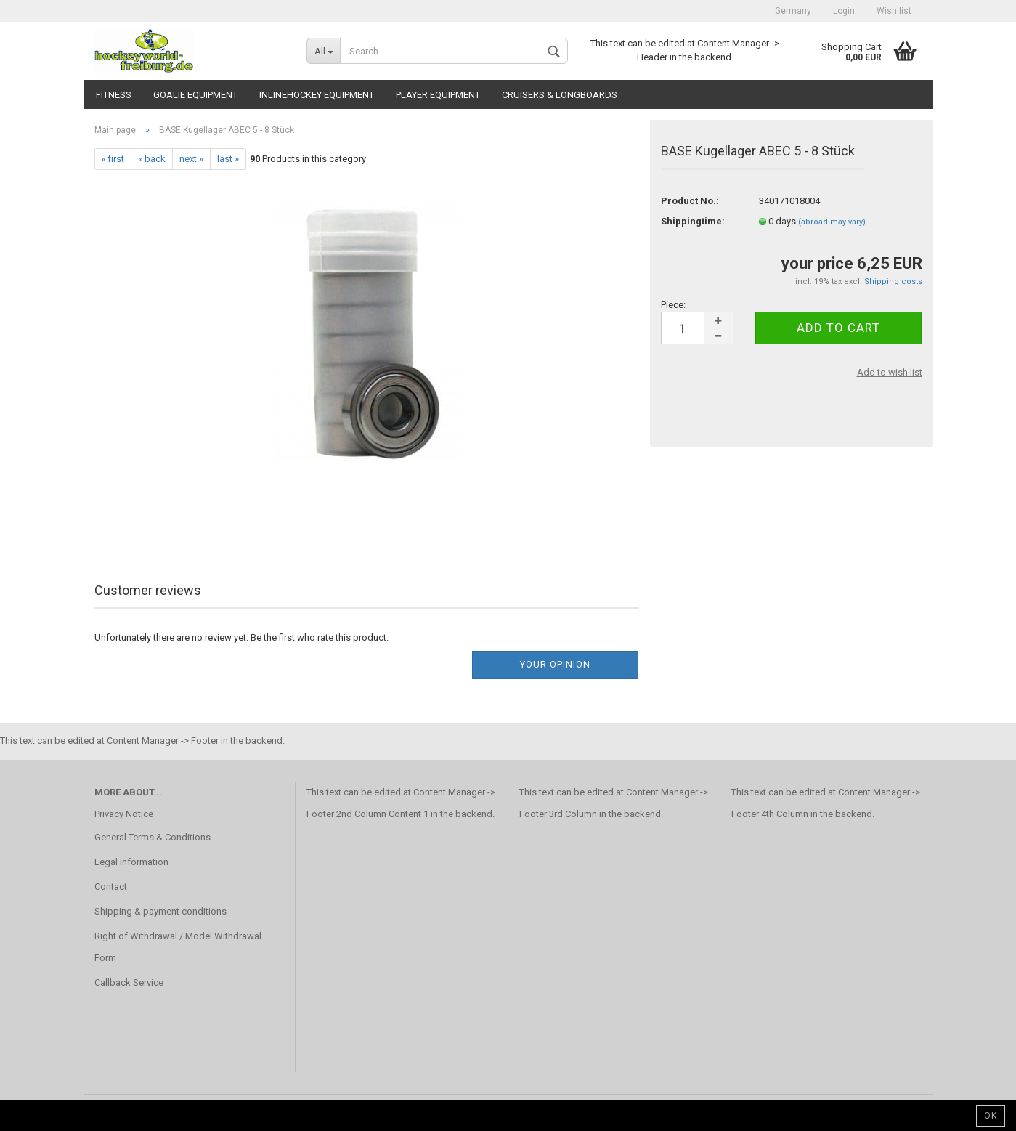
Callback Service (128, 982)
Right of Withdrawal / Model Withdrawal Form (177, 947)
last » (228, 158)
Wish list (894, 11)
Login (844, 11)
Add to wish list (889, 372)
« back (152, 158)
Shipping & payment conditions (160, 911)
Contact (110, 886)
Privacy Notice (123, 813)
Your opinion (555, 664)
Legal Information (131, 861)
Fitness (113, 94)
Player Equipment (438, 94)
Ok (990, 1116)
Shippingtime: (693, 221)
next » (191, 158)
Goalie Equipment (195, 94)
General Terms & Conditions (152, 837)
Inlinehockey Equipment (316, 94)
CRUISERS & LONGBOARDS (559, 94)
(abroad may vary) (832, 222)
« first (113, 158)
